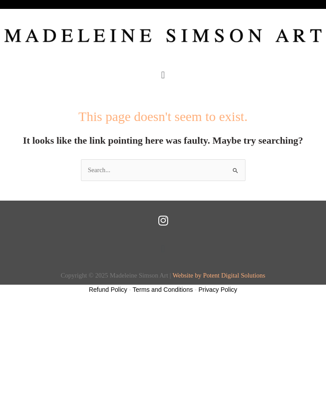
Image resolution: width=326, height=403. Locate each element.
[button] (163, 75)
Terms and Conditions (163, 289)
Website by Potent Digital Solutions (219, 275)
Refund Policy (108, 289)
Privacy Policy (217, 289)
